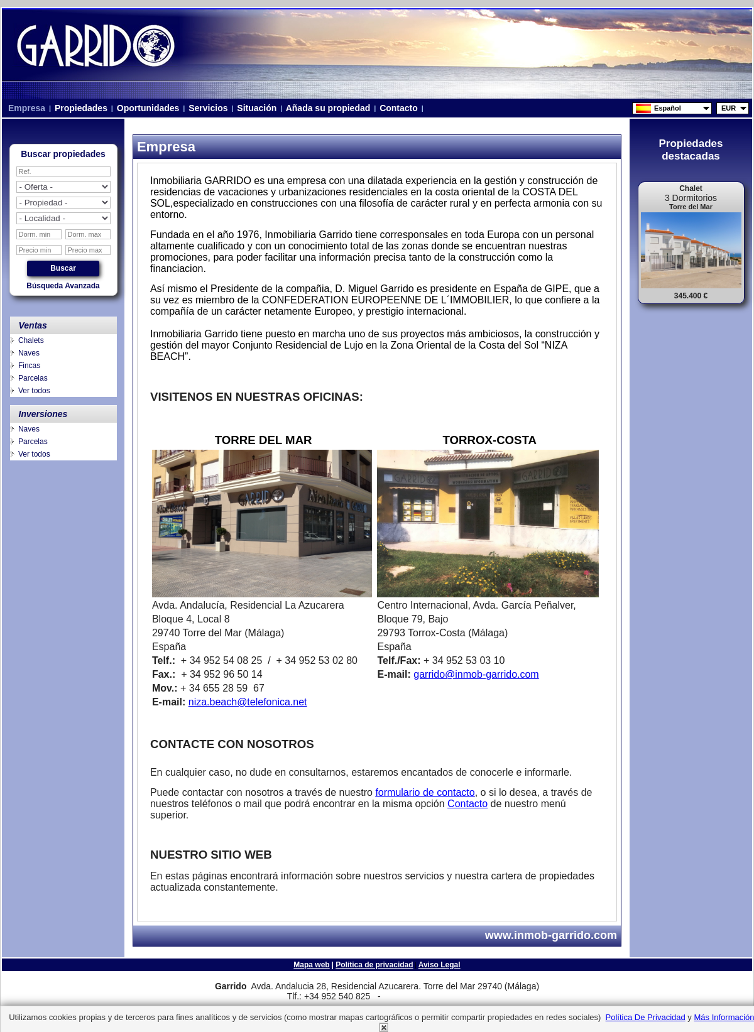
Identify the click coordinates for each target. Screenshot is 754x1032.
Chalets (31, 340)
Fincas (29, 365)
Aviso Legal (439, 964)
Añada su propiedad (328, 108)
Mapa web (311, 964)
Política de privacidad (374, 964)
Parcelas (33, 378)
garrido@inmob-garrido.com (475, 674)
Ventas (33, 325)
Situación (256, 108)
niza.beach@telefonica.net (247, 702)
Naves (29, 353)
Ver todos (34, 390)
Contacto (398, 108)
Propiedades (81, 108)
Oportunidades (148, 108)
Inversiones (43, 414)
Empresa (27, 108)
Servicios (208, 108)
